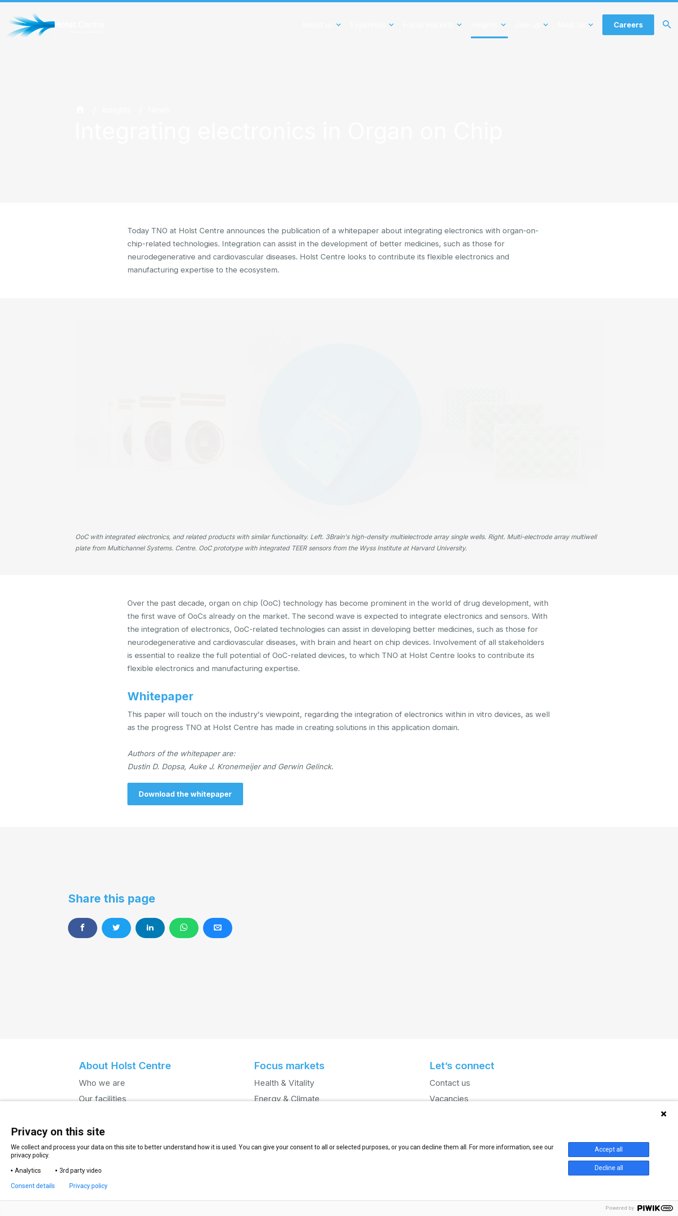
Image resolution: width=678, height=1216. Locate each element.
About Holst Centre (125, 1066)
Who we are (102, 1083)
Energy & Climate (287, 1099)
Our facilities (103, 1099)
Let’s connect (461, 1066)
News (159, 109)
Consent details (33, 1185)
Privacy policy (88, 1185)
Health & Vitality (284, 1083)
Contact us (449, 1083)
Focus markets (289, 1066)
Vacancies (449, 1099)
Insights (116, 109)
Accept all (609, 1149)
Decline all (609, 1167)
